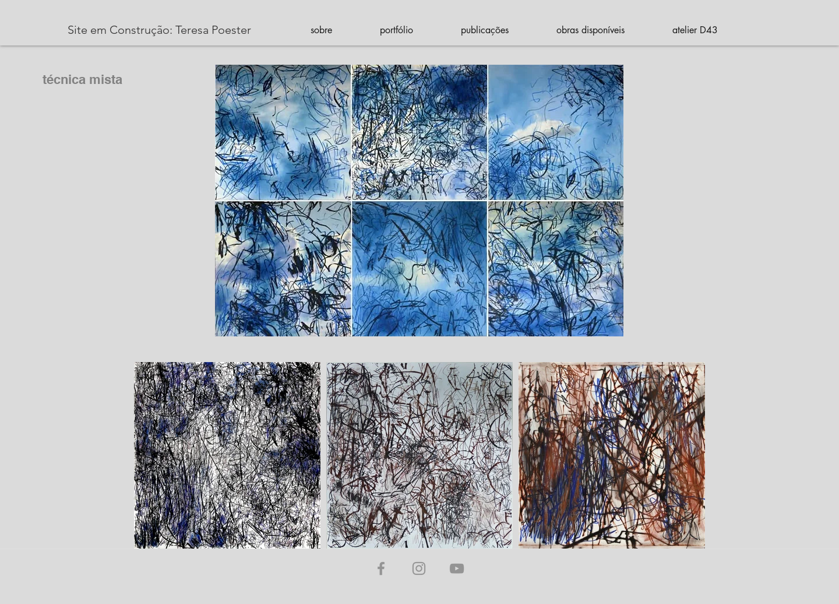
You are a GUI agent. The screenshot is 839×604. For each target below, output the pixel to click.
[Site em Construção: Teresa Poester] (159, 29)
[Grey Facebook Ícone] (381, 568)
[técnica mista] (72, 79)
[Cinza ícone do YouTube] (457, 568)
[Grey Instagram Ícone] (419, 568)
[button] (321, 30)
